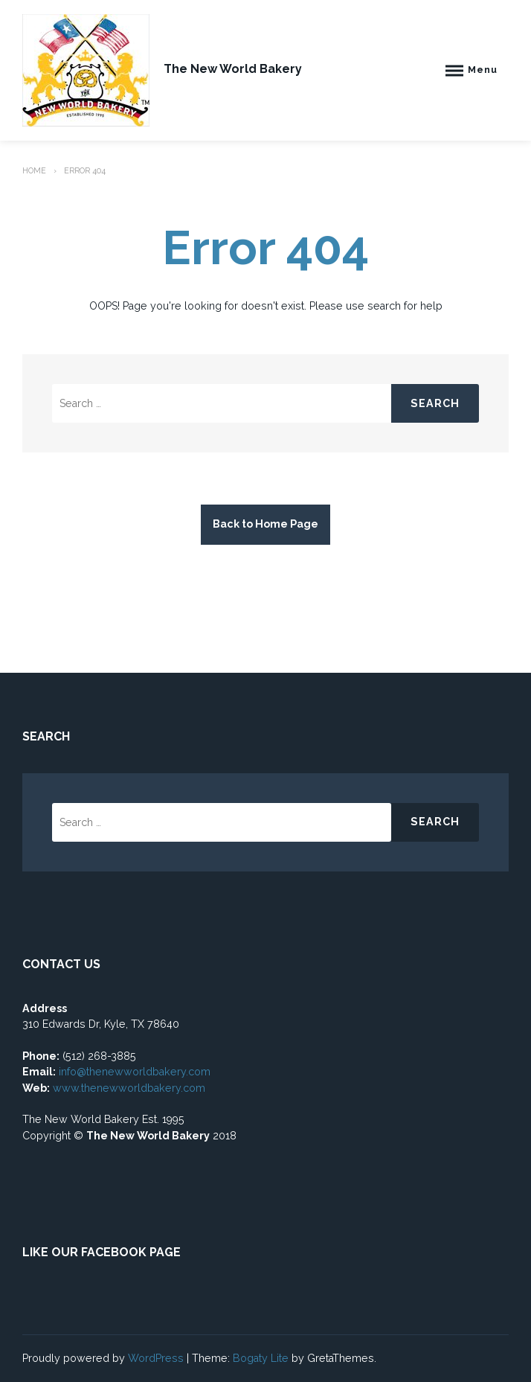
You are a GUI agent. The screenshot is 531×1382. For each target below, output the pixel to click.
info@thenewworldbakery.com (134, 1072)
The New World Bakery (233, 69)
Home (34, 170)
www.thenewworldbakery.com (130, 1088)
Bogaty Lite (261, 1358)
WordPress (156, 1358)
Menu (483, 69)
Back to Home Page (265, 524)
